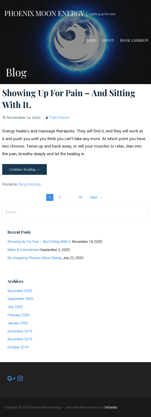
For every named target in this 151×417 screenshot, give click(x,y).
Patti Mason (59, 117)
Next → (96, 197)
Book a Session (134, 40)
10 (81, 197)
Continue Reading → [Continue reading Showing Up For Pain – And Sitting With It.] (24, 169)
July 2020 (15, 307)
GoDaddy (111, 407)
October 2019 (17, 347)
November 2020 (19, 291)
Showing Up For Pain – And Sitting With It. (39, 242)
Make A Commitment (23, 250)
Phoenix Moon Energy (44, 13)
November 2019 (19, 339)
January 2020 (17, 323)
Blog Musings (30, 184)
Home (91, 40)
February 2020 (18, 315)
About (108, 40)
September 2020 (20, 299)
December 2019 (19, 331)
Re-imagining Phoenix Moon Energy (34, 258)
